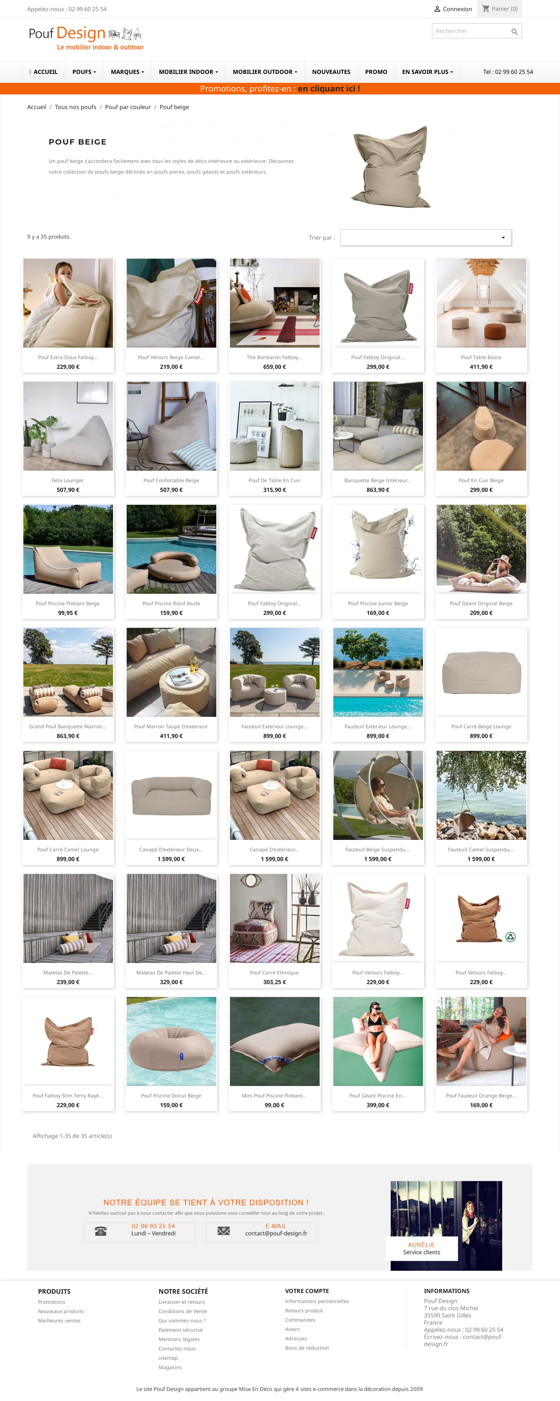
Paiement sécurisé (181, 1329)
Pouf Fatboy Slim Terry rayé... (68, 1095)
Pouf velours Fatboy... (378, 972)
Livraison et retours (182, 1301)
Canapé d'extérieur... (274, 849)
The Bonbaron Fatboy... (274, 357)
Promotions (51, 1301)
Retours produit (304, 1310)
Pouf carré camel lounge (68, 849)
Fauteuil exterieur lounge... (274, 726)
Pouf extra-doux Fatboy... (68, 357)
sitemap (168, 1357)
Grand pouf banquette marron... (68, 726)
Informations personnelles (317, 1301)
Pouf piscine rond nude (171, 603)
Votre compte (307, 1291)
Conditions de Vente (183, 1311)
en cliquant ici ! (329, 88)
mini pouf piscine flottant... (274, 1095)
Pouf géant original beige (481, 603)
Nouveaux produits (61, 1311)
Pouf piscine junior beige (378, 603)
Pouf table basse (481, 357)
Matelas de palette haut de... (171, 972)
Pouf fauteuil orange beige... (481, 1095)
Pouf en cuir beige (481, 480)
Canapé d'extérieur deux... (171, 849)
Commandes (300, 1319)
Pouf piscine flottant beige (68, 603)
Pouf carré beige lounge (481, 726)
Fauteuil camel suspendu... (481, 849)
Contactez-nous (177, 1348)
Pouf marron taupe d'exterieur (171, 726)
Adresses (296, 1338)
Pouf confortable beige (171, 480)
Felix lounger (68, 480)
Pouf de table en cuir (275, 480)
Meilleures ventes (59, 1320)
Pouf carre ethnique (274, 972)
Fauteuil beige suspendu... (377, 849)
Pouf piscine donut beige (171, 1095)
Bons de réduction (307, 1347)
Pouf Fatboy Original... (378, 357)
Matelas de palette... (68, 972)
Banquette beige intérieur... (377, 480)
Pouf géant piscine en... (377, 1095)
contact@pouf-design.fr (463, 1340)
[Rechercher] (477, 30)
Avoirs (292, 1329)
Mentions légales (179, 1339)
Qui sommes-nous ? (182, 1320)
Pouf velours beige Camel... (171, 357)
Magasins (170, 1367)
